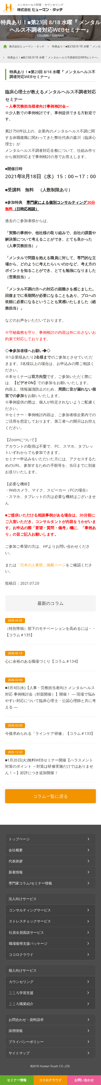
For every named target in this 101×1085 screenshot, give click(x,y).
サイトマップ (19, 1053)
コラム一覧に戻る (50, 796)
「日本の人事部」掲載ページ (41, 564)
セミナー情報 (16, 1080)
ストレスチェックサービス (30, 921)
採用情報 (16, 1030)
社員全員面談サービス (26, 932)
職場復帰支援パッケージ (28, 943)
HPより (49, 546)
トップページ (19, 839)
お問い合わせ (84, 1080)
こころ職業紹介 (21, 1003)
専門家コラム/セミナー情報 (30, 883)
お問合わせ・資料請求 (26, 1019)
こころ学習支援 (21, 992)
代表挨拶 (16, 861)
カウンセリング (21, 981)
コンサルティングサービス (30, 910)
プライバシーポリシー (26, 1041)
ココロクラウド (50, 1080)
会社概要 (16, 850)
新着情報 (16, 872)
